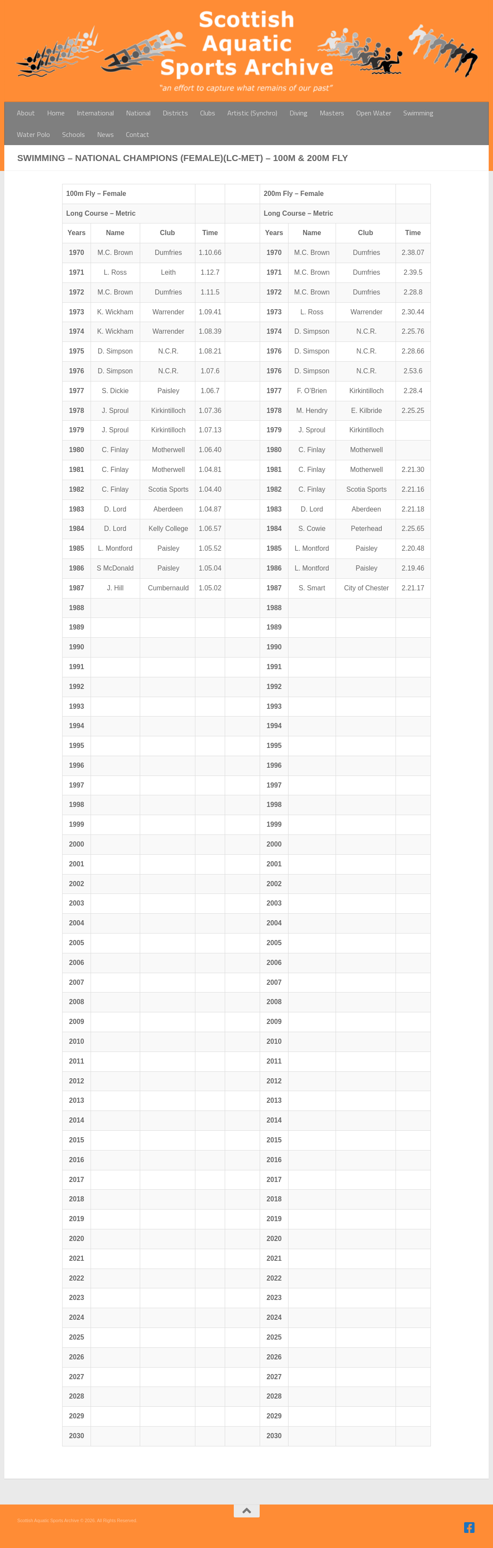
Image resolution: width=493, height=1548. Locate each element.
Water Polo (33, 134)
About (26, 113)
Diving (298, 113)
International (95, 113)
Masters (332, 113)
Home (56, 113)
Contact (137, 134)
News (105, 134)
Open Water (373, 113)
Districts (175, 113)
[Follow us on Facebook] (470, 1528)
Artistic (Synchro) (252, 113)
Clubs (207, 113)
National (138, 113)
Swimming (418, 113)
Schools (73, 134)
